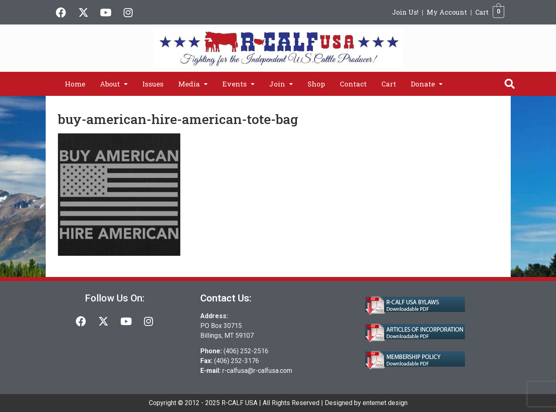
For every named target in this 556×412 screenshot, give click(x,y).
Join (281, 84)
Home (75, 84)
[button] (114, 84)
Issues (153, 84)
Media (193, 84)
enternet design (385, 403)
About (114, 84)
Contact (353, 84)
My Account (447, 12)
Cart (482, 12)
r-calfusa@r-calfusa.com (257, 370)
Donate (427, 84)
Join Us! (405, 12)
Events (238, 84)
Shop (316, 84)
